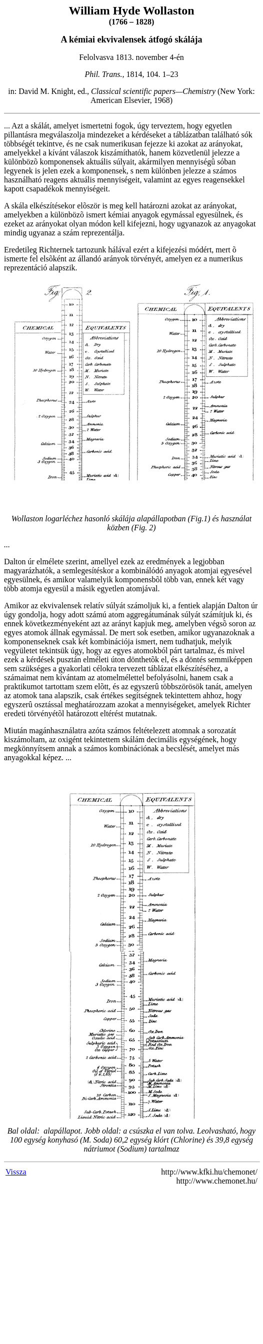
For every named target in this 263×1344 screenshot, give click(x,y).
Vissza (16, 1172)
